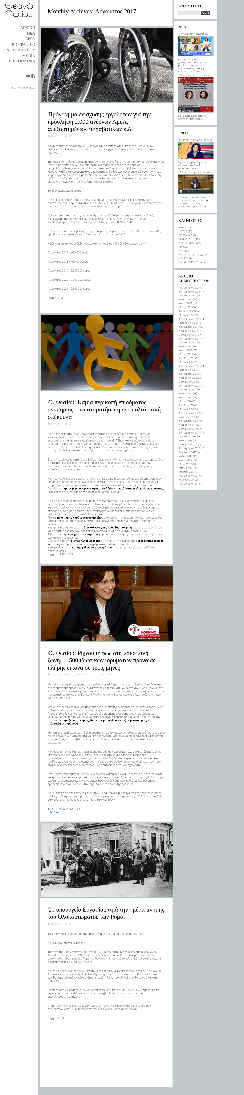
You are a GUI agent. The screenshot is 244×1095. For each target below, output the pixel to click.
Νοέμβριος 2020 (188, 377)
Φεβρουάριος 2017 (189, 475)
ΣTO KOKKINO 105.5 (67, 554)
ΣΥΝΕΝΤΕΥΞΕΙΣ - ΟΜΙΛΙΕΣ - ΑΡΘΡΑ (95, 674)
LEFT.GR (60, 1018)
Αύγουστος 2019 (187, 436)
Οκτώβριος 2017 (188, 444)
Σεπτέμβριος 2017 (189, 448)
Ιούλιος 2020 (185, 393)
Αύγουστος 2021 (187, 342)
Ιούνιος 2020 (185, 397)
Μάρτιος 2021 (186, 362)
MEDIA (28, 55)
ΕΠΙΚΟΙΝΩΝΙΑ (22, 61)
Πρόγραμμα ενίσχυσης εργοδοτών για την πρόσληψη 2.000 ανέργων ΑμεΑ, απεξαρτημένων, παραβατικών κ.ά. (99, 121)
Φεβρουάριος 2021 (189, 366)
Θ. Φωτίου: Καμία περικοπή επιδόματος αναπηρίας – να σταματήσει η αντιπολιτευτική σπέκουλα (104, 409)
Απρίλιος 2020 (187, 405)
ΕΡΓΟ (30, 39)
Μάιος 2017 (185, 464)
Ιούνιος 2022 (185, 303)
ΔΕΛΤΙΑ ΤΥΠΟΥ (21, 50)
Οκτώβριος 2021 (188, 334)
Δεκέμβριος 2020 (188, 373)
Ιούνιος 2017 (185, 460)
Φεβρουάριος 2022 (189, 319)
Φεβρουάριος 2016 (189, 483)
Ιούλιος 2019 (185, 440)
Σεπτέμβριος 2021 (189, 338)
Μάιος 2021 (185, 354)
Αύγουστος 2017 (187, 452)
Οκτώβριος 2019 (188, 428)
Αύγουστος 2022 (187, 295)
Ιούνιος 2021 (185, 350)
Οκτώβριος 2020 (188, 381)
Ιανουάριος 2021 (188, 369)
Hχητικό (54, 812)
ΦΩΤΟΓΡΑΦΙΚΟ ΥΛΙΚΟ (190, 261)
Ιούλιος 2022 (185, 299)
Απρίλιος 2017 (187, 467)
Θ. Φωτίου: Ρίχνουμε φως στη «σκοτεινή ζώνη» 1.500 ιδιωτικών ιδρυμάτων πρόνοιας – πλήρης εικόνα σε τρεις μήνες (104, 660)
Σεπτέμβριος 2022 (189, 291)
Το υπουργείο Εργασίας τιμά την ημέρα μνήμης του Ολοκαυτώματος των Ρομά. (106, 913)
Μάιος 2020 (185, 401)
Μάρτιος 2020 (186, 409)
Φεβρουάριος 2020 (189, 413)
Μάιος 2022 (185, 307)
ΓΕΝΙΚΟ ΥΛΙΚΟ (186, 239)
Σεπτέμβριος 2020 (189, 385)
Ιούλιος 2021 (185, 346)
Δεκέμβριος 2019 (188, 420)
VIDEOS (183, 231)
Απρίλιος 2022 (187, 311)
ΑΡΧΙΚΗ (27, 28)
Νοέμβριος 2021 (188, 330)
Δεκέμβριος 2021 (188, 326)
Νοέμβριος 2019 (188, 424)
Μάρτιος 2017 (186, 471)
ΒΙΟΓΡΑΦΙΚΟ (23, 44)
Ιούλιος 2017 (185, 456)
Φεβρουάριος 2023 (189, 287)
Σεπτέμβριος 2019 (189, 432)
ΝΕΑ (31, 33)
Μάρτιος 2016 (186, 479)
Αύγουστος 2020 (187, 389)
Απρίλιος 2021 (187, 358)
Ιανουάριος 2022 (188, 322)
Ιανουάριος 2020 (188, 417)
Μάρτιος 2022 (186, 315)
